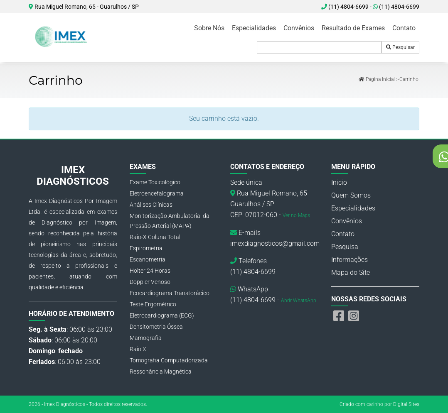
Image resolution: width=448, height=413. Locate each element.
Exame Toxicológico (155, 182)
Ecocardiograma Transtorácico (169, 293)
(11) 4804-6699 (396, 6)
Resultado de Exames (353, 28)
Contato (404, 28)
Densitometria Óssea (156, 326)
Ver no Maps (296, 215)
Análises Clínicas (151, 204)
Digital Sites (406, 404)
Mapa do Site (350, 272)
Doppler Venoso (150, 282)
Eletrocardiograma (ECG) (162, 315)
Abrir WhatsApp (298, 300)
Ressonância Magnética (161, 371)
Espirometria (146, 248)
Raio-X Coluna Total (155, 237)
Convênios (298, 28)
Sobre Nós (209, 28)
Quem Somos (351, 195)
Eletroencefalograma (157, 193)
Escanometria (147, 259)
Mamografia (146, 338)
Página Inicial (377, 79)
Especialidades (254, 28)
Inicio (339, 182)
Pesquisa (344, 247)
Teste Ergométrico (153, 304)
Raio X (138, 349)
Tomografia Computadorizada (169, 360)
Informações (349, 260)
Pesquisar (400, 47)
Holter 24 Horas (150, 270)
